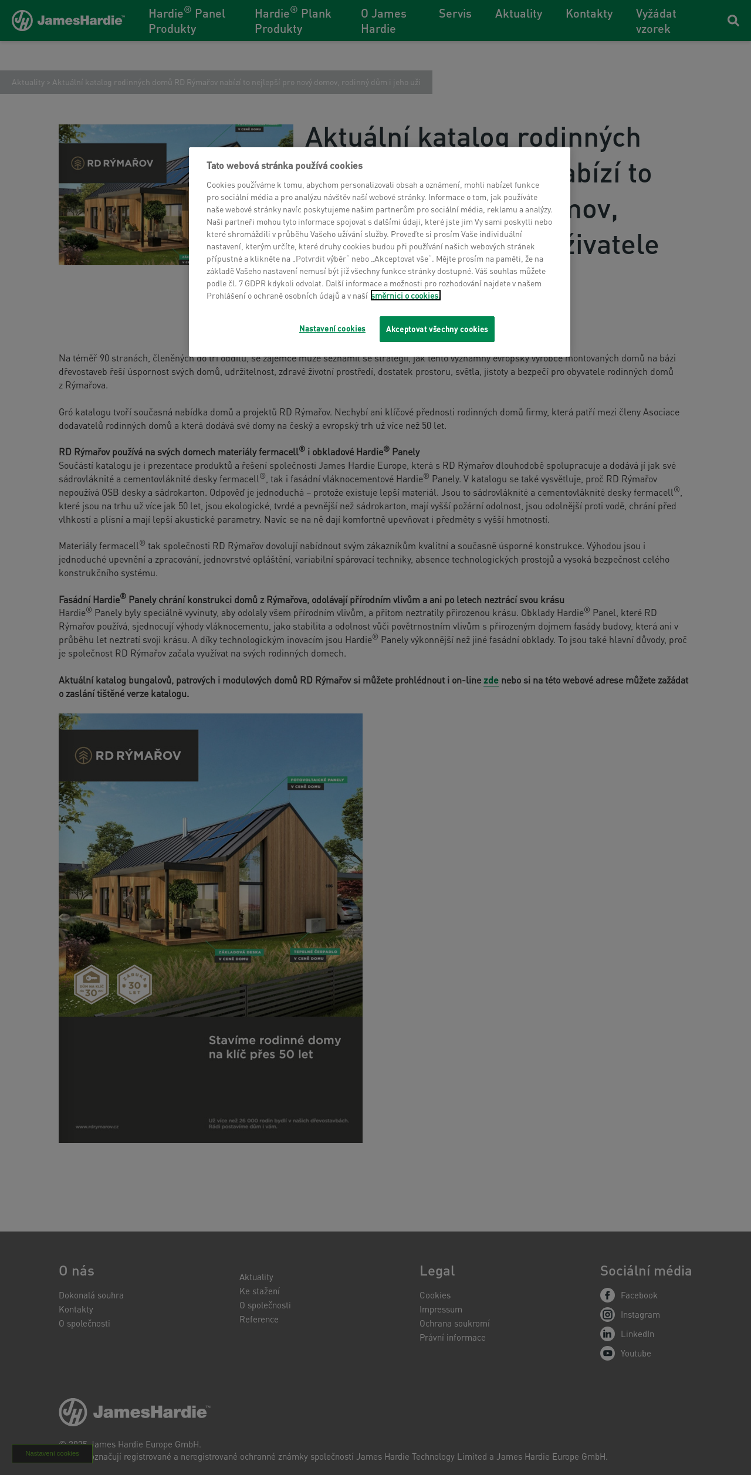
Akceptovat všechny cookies (437, 329)
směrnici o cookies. (406, 295)
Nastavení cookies (332, 328)
